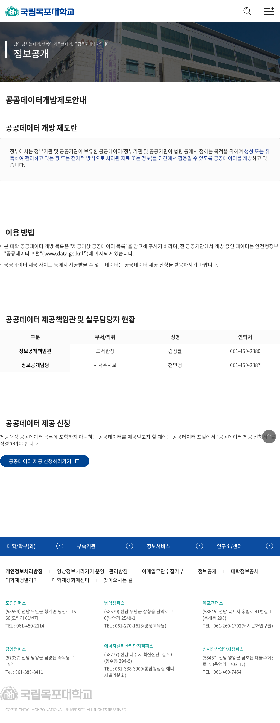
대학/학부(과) (21, 546)
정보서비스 (158, 546)
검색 (247, 11)
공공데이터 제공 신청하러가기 (40, 461)
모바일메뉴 (269, 11)
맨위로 (269, 436)
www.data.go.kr (62, 253)
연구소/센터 (229, 546)
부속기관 (86, 546)
